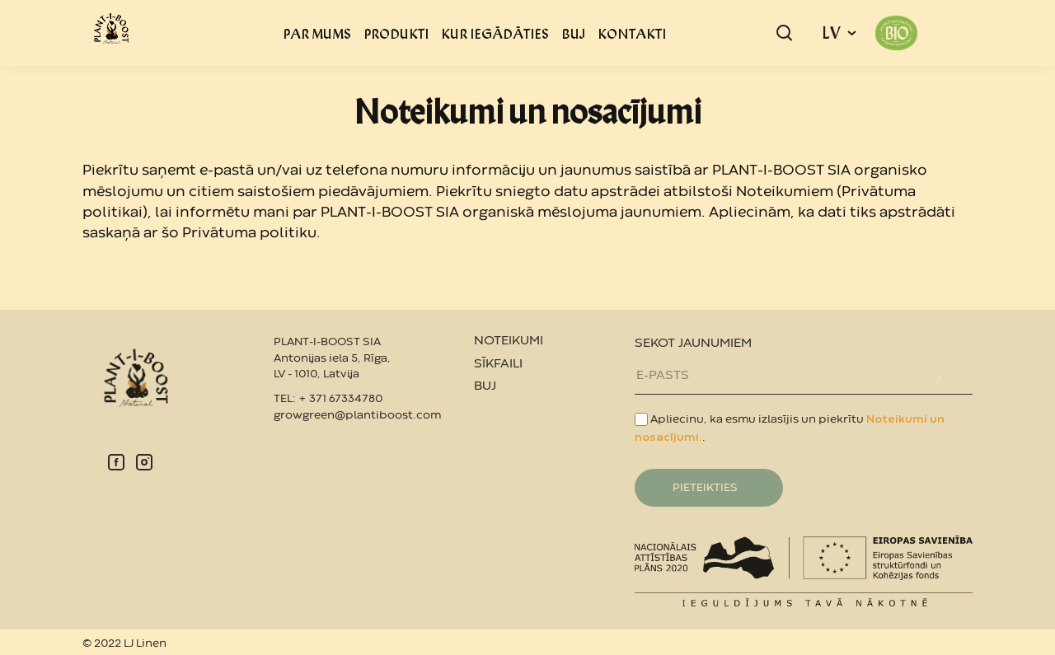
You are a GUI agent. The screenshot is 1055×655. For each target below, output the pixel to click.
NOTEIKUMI (508, 341)
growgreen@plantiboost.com (357, 415)
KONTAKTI (632, 33)
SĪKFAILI (498, 364)
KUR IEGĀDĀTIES (495, 33)
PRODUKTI (396, 33)
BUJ (573, 33)
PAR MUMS (317, 33)
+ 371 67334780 (340, 399)
